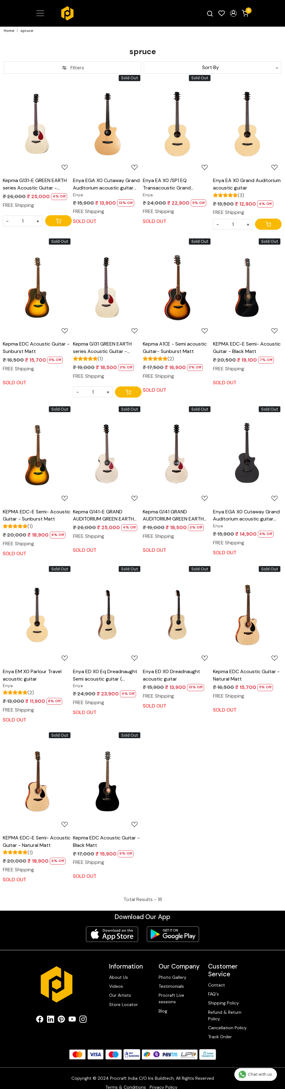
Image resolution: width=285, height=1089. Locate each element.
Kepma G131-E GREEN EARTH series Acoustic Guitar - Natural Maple (35, 184)
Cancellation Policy (227, 1027)
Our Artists (120, 995)
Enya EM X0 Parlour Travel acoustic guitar (32, 675)
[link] (210, 13)
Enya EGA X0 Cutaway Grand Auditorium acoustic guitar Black (246, 515)
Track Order (220, 1036)
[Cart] (58, 220)
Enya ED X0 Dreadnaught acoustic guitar (171, 675)
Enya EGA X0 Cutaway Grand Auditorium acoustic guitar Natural (106, 184)
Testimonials (171, 986)
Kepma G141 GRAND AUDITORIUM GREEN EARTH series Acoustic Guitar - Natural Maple (173, 515)
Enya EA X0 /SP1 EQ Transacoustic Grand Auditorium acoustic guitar (173, 184)
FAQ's (213, 994)
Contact (216, 985)
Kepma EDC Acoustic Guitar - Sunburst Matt (36, 348)
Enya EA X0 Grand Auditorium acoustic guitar (247, 184)
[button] (233, 13)
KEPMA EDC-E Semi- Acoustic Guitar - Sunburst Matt (36, 515)
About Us (118, 977)
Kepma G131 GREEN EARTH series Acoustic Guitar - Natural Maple (102, 348)
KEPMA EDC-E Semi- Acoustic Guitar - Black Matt (247, 348)
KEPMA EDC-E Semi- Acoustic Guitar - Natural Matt (36, 841)
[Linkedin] (50, 1020)
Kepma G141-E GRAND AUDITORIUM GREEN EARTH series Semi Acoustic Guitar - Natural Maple (106, 515)
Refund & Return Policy (224, 1015)
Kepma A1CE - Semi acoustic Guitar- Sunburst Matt (175, 348)
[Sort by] (212, 67)
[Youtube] (72, 1020)
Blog (163, 1011)
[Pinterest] (61, 1020)
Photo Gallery (172, 977)
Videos (116, 986)
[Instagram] (83, 1020)
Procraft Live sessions (171, 998)
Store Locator (123, 1004)
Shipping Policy (223, 1003)
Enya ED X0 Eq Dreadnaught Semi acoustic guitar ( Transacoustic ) (105, 675)
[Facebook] (40, 1020)
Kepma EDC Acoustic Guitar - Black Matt (106, 841)
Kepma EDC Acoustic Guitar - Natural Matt (246, 675)
